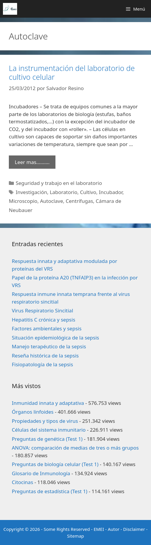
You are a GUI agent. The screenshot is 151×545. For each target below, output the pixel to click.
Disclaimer (134, 529)
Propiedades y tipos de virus (45, 421)
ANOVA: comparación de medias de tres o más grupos (75, 447)
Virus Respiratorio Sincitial (42, 310)
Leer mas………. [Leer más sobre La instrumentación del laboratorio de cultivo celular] (32, 162)
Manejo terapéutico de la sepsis (49, 346)
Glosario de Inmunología (41, 473)
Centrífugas (79, 201)
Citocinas (22, 482)
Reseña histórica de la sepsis (45, 355)
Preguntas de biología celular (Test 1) (55, 464)
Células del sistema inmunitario (49, 429)
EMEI (99, 529)
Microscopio (23, 201)
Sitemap (75, 536)
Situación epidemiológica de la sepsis (55, 337)
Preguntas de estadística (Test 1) (49, 491)
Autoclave (51, 201)
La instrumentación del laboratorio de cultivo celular (72, 72)
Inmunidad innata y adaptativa (48, 403)
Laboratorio (64, 192)
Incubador (110, 192)
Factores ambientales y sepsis (46, 328)
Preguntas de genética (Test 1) (47, 438)
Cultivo (88, 192)
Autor (113, 529)
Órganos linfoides (32, 411)
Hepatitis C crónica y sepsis (43, 319)
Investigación (31, 192)
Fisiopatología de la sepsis (42, 364)
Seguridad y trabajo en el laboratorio (59, 183)
